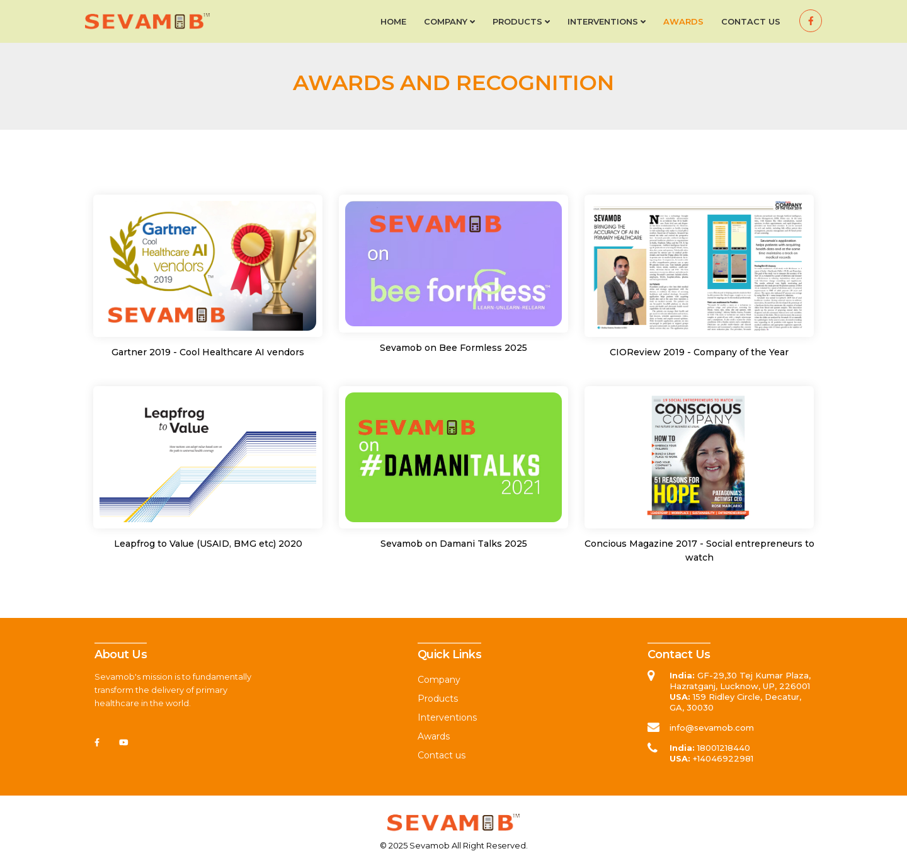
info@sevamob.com (712, 727)
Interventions (607, 21)
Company (449, 21)
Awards (683, 21)
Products (521, 21)
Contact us (750, 21)
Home (393, 21)
